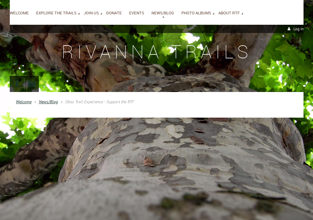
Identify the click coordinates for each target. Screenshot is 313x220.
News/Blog (48, 102)
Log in (298, 28)
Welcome (24, 102)
